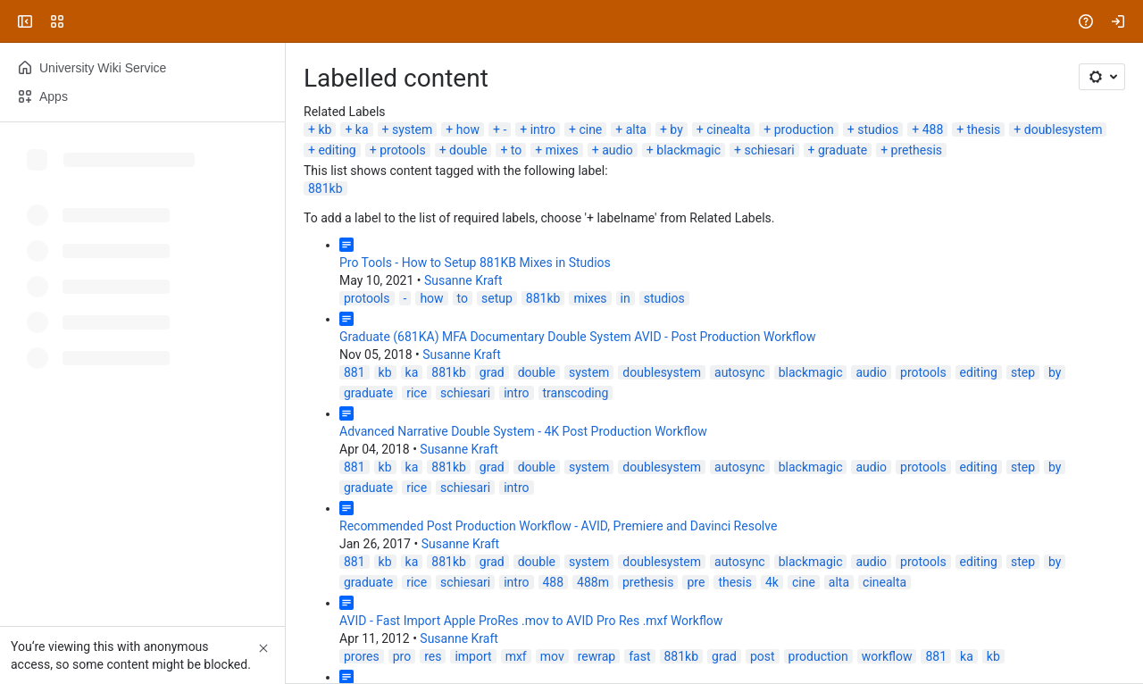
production (804, 129)
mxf (516, 656)
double (468, 150)
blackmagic (688, 150)
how (468, 129)
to (516, 150)
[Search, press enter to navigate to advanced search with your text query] (568, 21)
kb (324, 129)
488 (933, 129)
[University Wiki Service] (82, 21)
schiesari (769, 150)
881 (354, 372)
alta (636, 129)
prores (362, 656)
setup (497, 298)
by (676, 129)
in (625, 298)
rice (416, 393)
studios (877, 129)
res (432, 656)
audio (617, 150)
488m (593, 582)
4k (772, 582)
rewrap (597, 656)
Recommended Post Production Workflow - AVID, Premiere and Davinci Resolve (558, 526)
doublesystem (1063, 129)
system (412, 129)
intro (542, 129)
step (1023, 372)
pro (402, 656)
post (762, 656)
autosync (739, 372)
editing (336, 150)
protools (403, 150)
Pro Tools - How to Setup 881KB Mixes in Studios (475, 262)
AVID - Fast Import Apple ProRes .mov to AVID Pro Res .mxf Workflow (530, 620)
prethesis (916, 150)
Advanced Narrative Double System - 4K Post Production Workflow (523, 431)
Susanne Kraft (463, 280)
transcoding (576, 393)
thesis (984, 129)
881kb (325, 188)
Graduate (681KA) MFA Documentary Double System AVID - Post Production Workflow (577, 336)
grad (492, 372)
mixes (562, 150)
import (473, 656)
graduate (842, 150)
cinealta (728, 129)
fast (639, 656)
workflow (887, 656)
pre (696, 582)
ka (362, 129)
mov (552, 656)
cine (590, 129)
